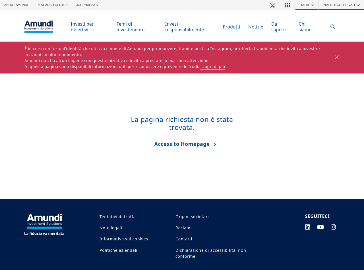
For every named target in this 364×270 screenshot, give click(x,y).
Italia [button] (308, 5)
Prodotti (231, 27)
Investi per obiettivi (82, 27)
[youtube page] (320, 227)
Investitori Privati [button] (343, 5)
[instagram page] (333, 227)
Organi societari (192, 216)
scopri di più (212, 66)
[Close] (337, 57)
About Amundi (16, 5)
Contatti (183, 239)
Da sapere (278, 27)
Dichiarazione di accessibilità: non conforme (210, 253)
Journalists (87, 5)
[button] (287, 5)
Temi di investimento (131, 27)
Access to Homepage (182, 143)
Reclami (183, 227)
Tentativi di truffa (118, 216)
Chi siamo (305, 27)
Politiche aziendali (118, 250)
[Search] (330, 26)
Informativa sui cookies (124, 239)
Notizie (255, 27)
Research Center (52, 5)
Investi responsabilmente (184, 27)
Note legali (111, 227)
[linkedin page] (308, 227)
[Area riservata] (272, 5)
